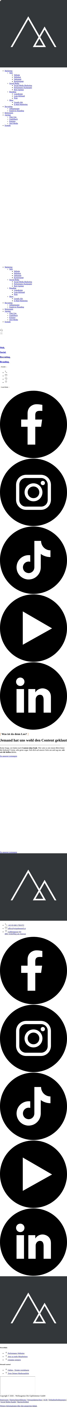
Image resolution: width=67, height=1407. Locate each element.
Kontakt (8, 125)
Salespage (17, 79)
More (11, 100)
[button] (33, 196)
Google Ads (18, 102)
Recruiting (9, 106)
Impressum (4, 1400)
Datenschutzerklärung (18, 1400)
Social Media (14, 83)
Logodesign (18, 94)
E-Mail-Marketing (21, 104)
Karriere (12, 121)
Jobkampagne (14, 109)
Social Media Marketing (23, 85)
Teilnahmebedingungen (57, 1400)
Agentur (8, 115)
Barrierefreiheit (23, 1402)
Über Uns (12, 117)
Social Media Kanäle (8, 1402)
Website (17, 75)
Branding (12, 92)
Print (16, 98)
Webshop (17, 77)
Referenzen (9, 113)
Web (11, 73)
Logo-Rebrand (19, 96)
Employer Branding (16, 111)
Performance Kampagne (23, 88)
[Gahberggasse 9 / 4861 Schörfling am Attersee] (17, 1385)
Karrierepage (19, 81)
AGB (45, 1400)
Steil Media (13, 123)
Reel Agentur (19, 90)
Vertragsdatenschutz (35, 1400)
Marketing (8, 71)
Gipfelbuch (13, 119)
